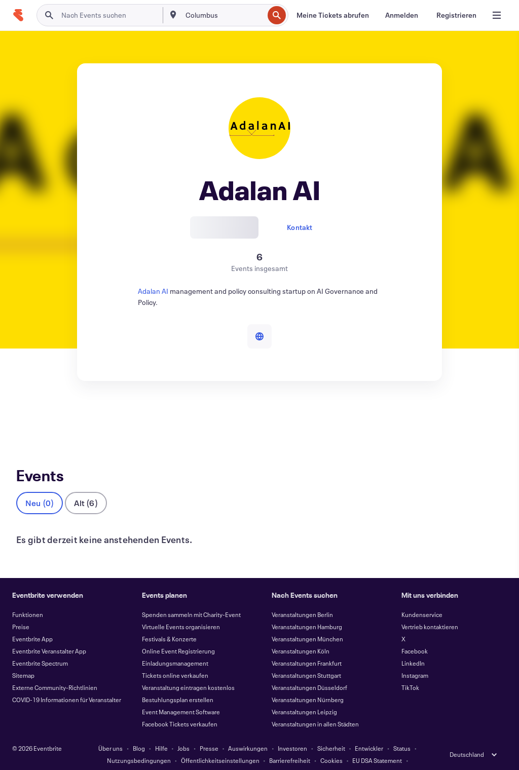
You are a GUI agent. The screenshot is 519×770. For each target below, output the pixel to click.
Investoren (292, 731)
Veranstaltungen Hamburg (307, 610)
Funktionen (27, 598)
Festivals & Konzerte (169, 622)
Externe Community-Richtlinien (54, 671)
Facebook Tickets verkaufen (179, 707)
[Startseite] (18, 15)
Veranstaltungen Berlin (302, 598)
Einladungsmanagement (175, 646)
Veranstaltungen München (307, 622)
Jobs (183, 731)
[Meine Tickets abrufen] (332, 15)
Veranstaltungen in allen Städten (315, 707)
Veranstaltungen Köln (300, 634)
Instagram (414, 658)
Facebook (414, 634)
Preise (20, 610)
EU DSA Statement (377, 744)
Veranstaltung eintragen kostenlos (188, 671)
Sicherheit (331, 731)
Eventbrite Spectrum (40, 646)
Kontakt (299, 227)
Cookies (331, 744)
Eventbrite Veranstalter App (49, 634)
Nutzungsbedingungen (139, 744)
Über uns (110, 731)
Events (27, 418)
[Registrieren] (456, 15)
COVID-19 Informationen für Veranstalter (66, 683)
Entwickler (369, 731)
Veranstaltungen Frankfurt (307, 646)
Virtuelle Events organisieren (181, 610)
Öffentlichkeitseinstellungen (220, 744)
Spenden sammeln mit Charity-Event (191, 598)
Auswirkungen (248, 731)
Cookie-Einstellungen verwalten (279, 756)
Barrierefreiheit (289, 744)
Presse (209, 731)
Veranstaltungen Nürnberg (308, 683)
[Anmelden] (401, 15)
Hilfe (161, 731)
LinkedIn (413, 646)
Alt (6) (85, 486)
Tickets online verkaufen (175, 658)
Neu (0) (39, 486)
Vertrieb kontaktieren (429, 610)
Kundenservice (421, 598)
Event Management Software (181, 695)
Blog (139, 731)
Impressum (211, 756)
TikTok (410, 671)
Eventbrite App (32, 622)
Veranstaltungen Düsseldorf (309, 671)
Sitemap (23, 658)
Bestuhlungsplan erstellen (177, 683)
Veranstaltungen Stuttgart (306, 658)
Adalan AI (153, 291)
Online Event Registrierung (178, 634)
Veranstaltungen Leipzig (304, 695)
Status (402, 731)
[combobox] (223, 15)
